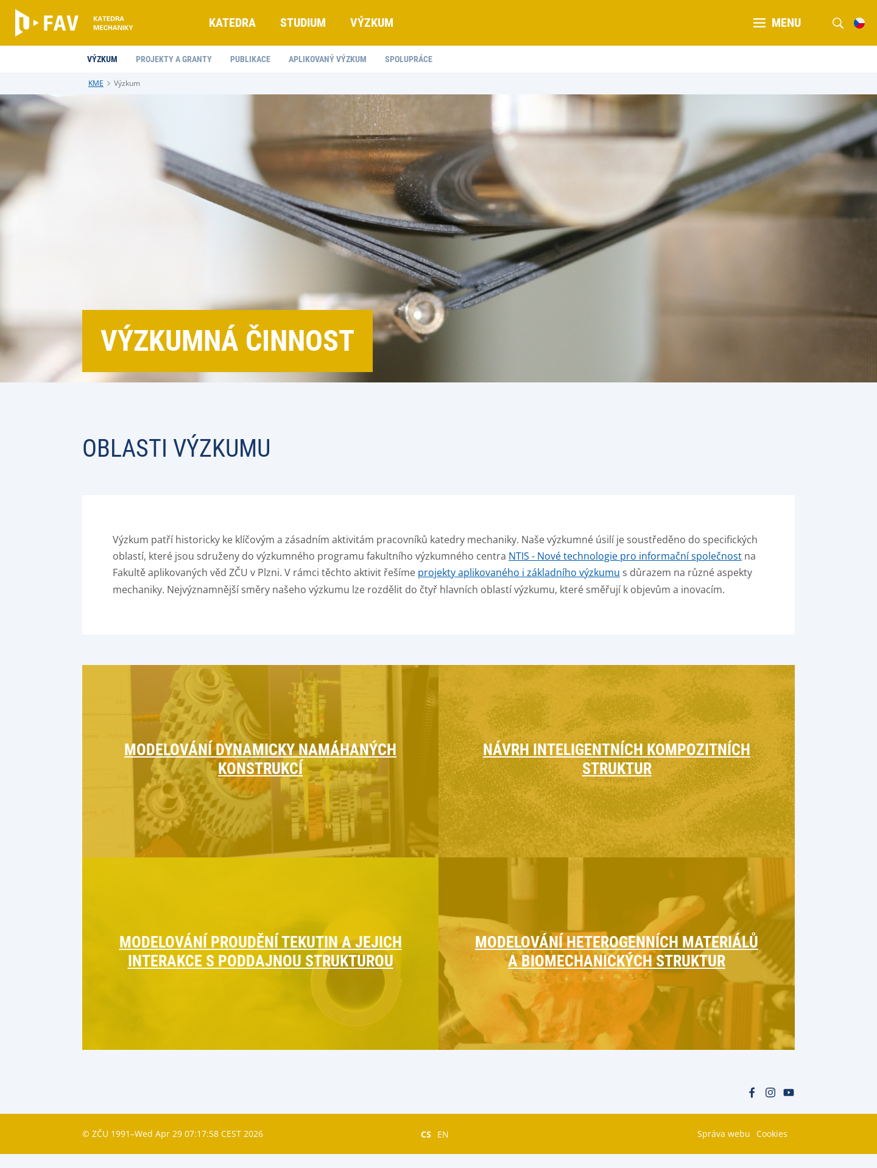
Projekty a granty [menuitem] (178, 59)
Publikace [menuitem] (254, 59)
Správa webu (723, 1147)
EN (443, 1147)
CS (426, 1147)
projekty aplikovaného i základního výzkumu (519, 572)
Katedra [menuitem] (233, 22)
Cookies (771, 1147)
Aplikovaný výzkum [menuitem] (332, 59)
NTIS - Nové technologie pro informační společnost (625, 556)
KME (96, 83)
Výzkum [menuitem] (372, 22)
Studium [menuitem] (303, 22)
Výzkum (127, 83)
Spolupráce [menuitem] (413, 59)
